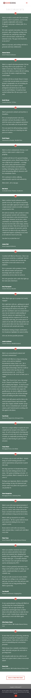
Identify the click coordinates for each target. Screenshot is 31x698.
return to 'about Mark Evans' (15, 678)
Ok (15, 695)
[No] (29, 693)
